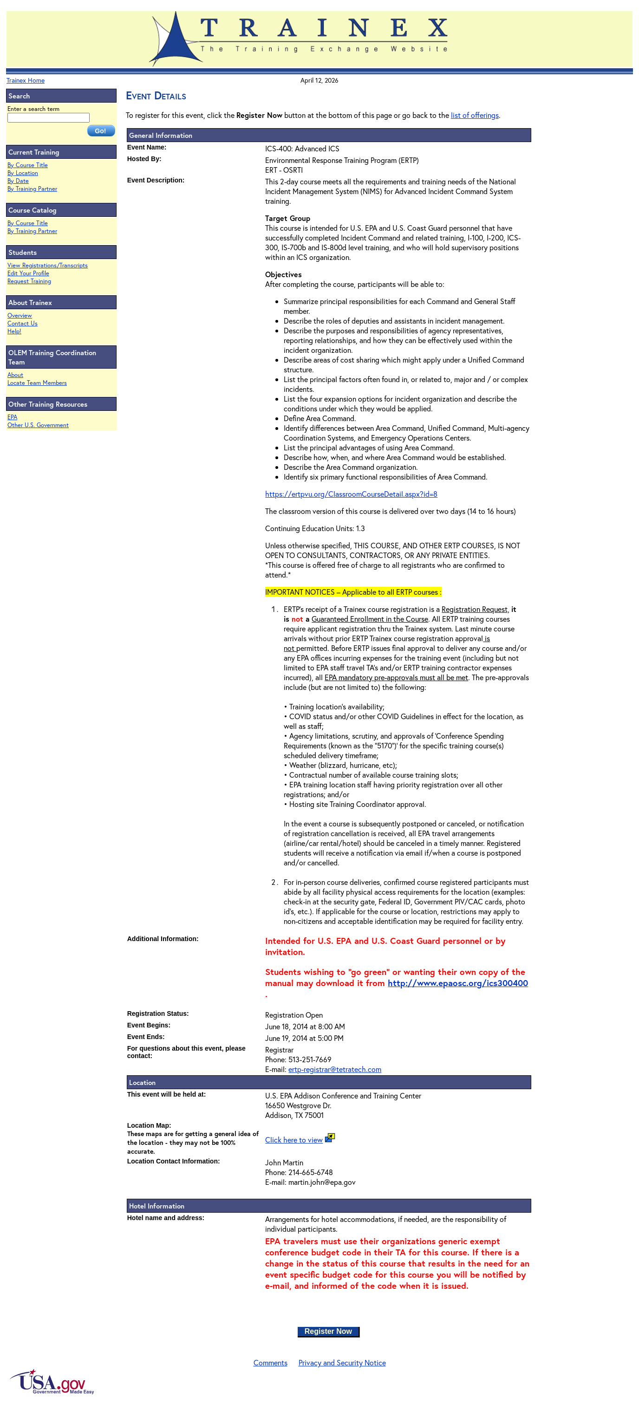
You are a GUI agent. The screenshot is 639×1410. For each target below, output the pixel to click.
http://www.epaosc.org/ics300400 (458, 982)
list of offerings (475, 115)
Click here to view (294, 1139)
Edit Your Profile (28, 273)
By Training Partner (32, 189)
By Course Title (27, 165)
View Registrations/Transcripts (47, 265)
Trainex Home (26, 80)
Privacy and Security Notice (342, 1362)
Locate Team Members (37, 383)
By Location (22, 173)
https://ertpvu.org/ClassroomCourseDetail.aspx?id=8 (351, 494)
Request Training (29, 281)
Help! (14, 331)
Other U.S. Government (38, 425)
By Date (18, 181)
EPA (12, 417)
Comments (270, 1362)
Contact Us (22, 323)
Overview (19, 315)
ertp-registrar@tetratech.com (334, 1069)
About (15, 375)
